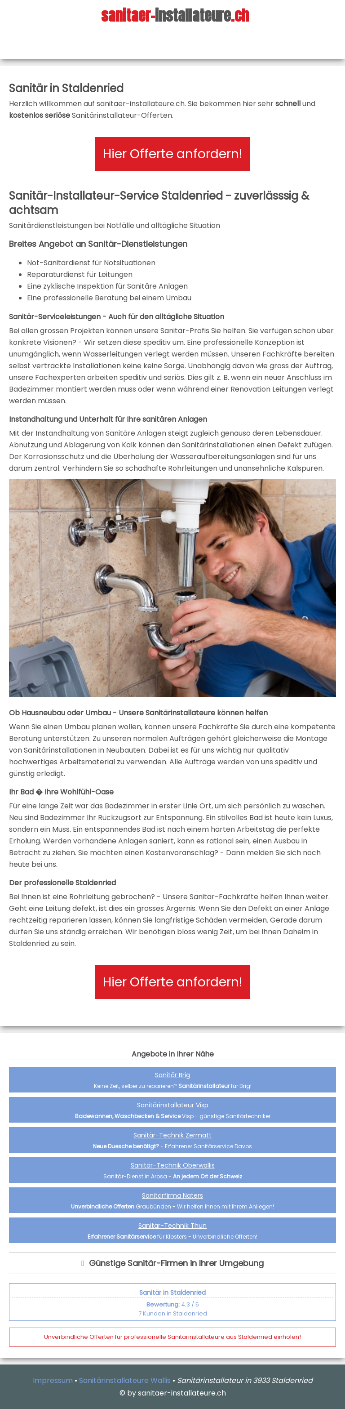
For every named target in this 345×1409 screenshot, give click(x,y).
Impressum (53, 1380)
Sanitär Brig (172, 1074)
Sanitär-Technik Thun (172, 1225)
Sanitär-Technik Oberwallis (173, 1165)
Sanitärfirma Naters (172, 1195)
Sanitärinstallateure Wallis (125, 1380)
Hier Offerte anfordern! (172, 154)
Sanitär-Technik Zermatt (172, 1135)
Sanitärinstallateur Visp (172, 1105)
